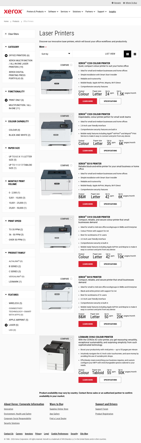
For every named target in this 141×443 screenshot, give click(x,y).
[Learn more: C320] (56, 131)
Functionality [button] (16, 91)
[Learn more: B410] (56, 294)
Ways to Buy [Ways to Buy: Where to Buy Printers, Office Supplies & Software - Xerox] (56, 404)
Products (16, 21)
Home (6, 21)
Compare (64, 65)
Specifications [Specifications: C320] (110, 151)
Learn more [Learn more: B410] (88, 324)
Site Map (84, 433)
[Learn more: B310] (56, 181)
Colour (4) (14, 130)
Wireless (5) (15, 303)
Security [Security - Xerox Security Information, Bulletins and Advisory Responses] (74, 433)
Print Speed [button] (14, 221)
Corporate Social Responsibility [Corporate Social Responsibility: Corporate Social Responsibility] (17, 418)
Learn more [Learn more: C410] (88, 264)
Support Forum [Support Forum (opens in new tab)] (101, 409)
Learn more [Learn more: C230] (88, 101)
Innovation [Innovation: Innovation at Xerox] (8, 409)
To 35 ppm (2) (16, 229)
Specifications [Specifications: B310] (110, 204)
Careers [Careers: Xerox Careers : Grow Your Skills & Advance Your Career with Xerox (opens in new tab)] (19, 433)
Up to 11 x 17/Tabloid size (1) (20, 166)
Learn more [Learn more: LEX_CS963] (88, 380)
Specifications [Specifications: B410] (110, 324)
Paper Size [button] (14, 148)
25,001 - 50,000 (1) (18, 208)
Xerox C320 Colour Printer (94, 114)
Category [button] (13, 46)
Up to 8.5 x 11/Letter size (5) (20, 158)
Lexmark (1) (15, 281)
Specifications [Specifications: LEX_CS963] (110, 380)
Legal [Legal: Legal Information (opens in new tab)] (46, 433)
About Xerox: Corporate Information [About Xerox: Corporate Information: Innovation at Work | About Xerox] (24, 404)
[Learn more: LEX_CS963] (56, 354)
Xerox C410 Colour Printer (94, 217)
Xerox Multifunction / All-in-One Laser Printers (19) (20, 63)
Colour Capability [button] (18, 121)
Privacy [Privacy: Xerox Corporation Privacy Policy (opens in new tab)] (38, 433)
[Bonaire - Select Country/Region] (116, 3)
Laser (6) (14, 325)
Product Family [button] (16, 252)
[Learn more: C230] (56, 80)
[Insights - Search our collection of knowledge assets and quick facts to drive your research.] (112, 12)
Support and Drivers (106, 404)
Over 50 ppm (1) (17, 239)
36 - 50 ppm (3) (16, 234)
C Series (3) (15, 271)
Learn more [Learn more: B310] (88, 204)
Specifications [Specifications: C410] (110, 264)
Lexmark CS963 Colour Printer (95, 337)
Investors (29, 433)
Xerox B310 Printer (89, 163)
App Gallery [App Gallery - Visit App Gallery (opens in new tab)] (55, 414)
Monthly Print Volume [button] (16, 183)
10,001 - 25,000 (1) (18, 203)
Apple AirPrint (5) (18, 320)
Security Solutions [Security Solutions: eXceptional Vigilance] (12, 423)
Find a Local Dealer (58, 418)
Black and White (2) (19, 135)
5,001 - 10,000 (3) (17, 198)
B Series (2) (15, 266)
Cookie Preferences (59, 433)
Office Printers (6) (19, 55)
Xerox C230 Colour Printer (94, 63)
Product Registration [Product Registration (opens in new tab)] (104, 414)
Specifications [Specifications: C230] (110, 101)
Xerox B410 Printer (89, 277)
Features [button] (13, 294)
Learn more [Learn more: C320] (88, 151)
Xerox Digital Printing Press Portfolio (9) (17, 75)
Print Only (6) (16, 100)
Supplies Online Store (59, 409)
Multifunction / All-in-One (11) (20, 107)
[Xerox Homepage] (13, 12)
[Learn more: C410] (56, 234)
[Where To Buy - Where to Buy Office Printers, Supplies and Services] (130, 3)
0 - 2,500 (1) (14, 192)
